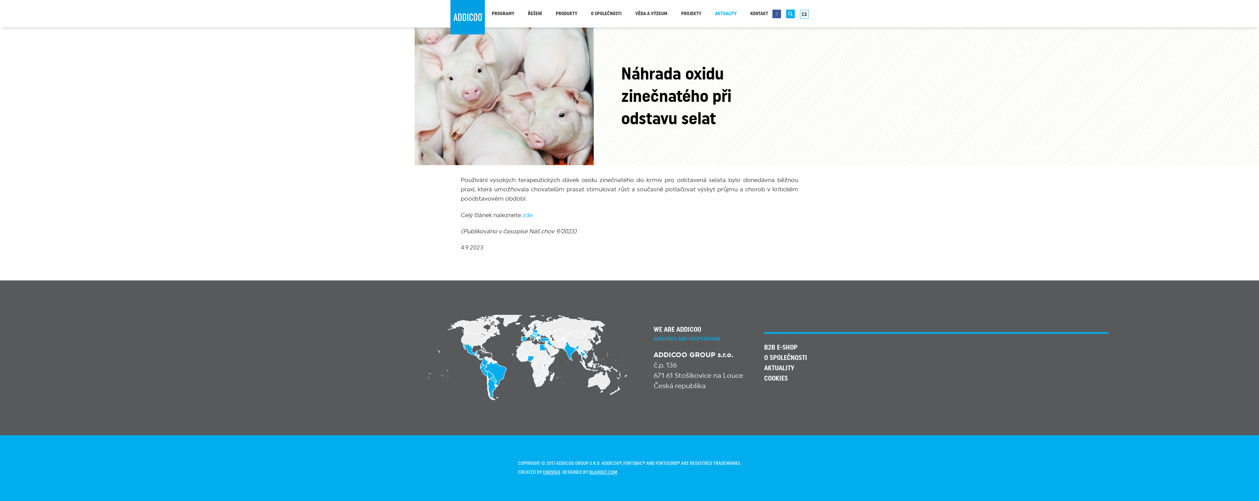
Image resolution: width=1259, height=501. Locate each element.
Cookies (776, 378)
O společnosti (606, 13)
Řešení (535, 13)
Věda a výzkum (651, 13)
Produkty (566, 13)
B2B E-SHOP (781, 347)
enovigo (551, 472)
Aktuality (726, 13)
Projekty (691, 13)
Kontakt (759, 13)
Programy (503, 13)
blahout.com (603, 472)
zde (527, 215)
